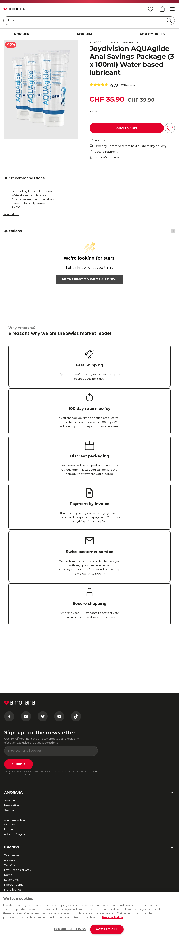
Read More (11, 214)
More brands (12, 839)
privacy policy (24, 723)
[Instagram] (26, 666)
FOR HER (21, 34)
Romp (8, 824)
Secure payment (15, 870)
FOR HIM (84, 34)
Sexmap (10, 760)
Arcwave (10, 809)
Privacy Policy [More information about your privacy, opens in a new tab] (112, 917)
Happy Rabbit (13, 834)
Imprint (9, 778)
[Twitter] (43, 666)
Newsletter (11, 755)
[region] (89, 916)
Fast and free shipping (19, 860)
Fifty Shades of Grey (17, 819)
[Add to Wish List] (170, 128)
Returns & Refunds (16, 865)
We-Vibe (10, 814)
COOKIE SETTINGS (70, 929)
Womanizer (12, 804)
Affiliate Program (15, 783)
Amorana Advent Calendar (15, 772)
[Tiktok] (76, 666)
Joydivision (97, 42)
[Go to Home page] (14, 9)
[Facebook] (9, 666)
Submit (18, 714)
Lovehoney (11, 829)
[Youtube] (59, 666)
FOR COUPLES (152, 34)
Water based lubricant (125, 42)
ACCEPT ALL (107, 929)
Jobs (7, 765)
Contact (9, 891)
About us (10, 750)
